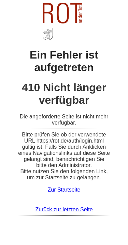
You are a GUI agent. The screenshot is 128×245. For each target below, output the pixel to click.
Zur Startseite (63, 190)
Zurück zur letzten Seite (64, 209)
